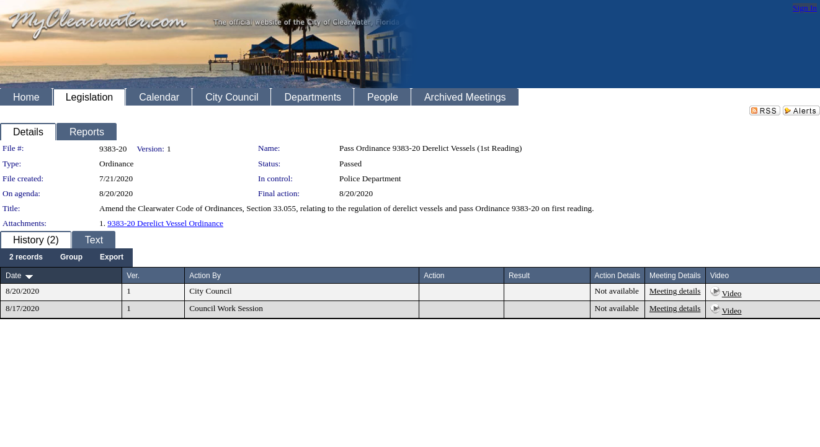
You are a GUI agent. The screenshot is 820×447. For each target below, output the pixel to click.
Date (13, 275)
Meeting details (675, 291)
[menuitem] (26, 257)
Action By (205, 275)
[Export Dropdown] (111, 257)
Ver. (133, 275)
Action (434, 275)
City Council (210, 291)
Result (519, 275)
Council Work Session (226, 308)
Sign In (805, 7)
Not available (617, 291)
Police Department (370, 178)
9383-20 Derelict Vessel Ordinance (165, 223)
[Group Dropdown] (71, 257)
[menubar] (66, 257)
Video (732, 293)
